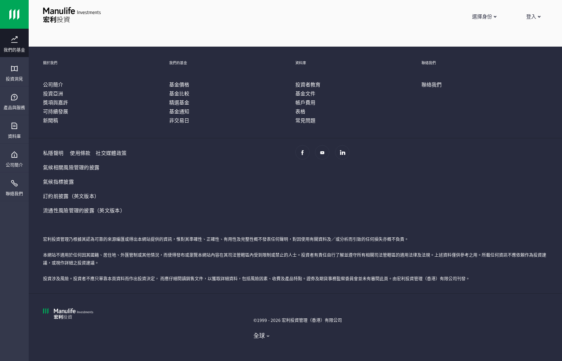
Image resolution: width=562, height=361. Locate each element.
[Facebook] (304, 156)
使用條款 (80, 152)
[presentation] (14, 43)
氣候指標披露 (58, 181)
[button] (484, 16)
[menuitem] (14, 44)
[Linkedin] (344, 156)
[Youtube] (324, 156)
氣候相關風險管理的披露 (71, 167)
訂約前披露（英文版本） (71, 195)
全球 (259, 335)
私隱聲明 (53, 152)
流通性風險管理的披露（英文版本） (84, 210)
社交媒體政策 (111, 152)
